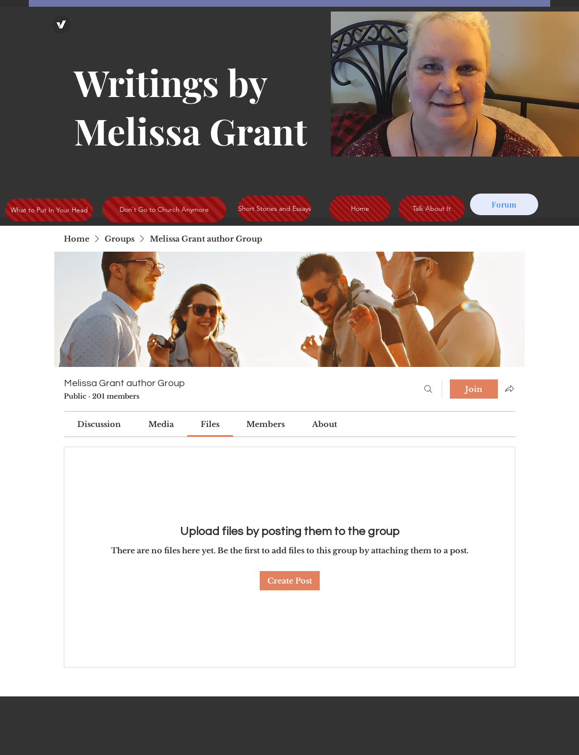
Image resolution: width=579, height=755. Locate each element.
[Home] (359, 208)
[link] (99, 424)
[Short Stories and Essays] (274, 208)
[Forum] (504, 204)
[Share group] (509, 388)
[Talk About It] (431, 208)
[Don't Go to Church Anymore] (164, 209)
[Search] (428, 389)
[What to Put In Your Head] (49, 209)
